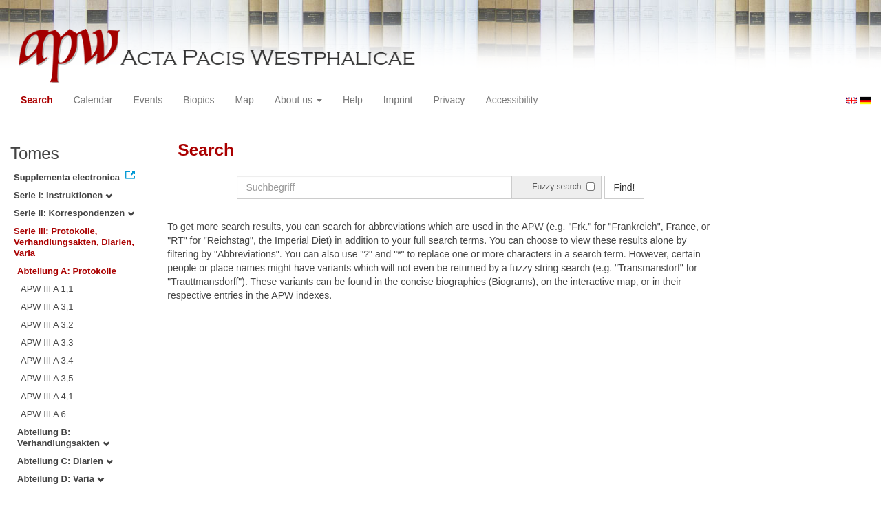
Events (148, 99)
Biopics (198, 99)
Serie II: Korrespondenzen (74, 213)
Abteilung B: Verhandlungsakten (63, 437)
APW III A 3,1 (47, 307)
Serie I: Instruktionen (63, 195)
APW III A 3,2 (47, 324)
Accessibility (511, 99)
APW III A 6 (43, 414)
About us (298, 99)
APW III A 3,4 (47, 360)
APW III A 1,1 (47, 289)
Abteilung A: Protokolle (66, 271)
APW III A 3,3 (47, 342)
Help (353, 99)
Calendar (93, 99)
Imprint (398, 99)
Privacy (449, 99)
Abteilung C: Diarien (65, 461)
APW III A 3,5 (47, 378)
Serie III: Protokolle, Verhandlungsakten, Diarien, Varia (74, 242)
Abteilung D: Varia (60, 479)
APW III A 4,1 (47, 396)
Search (37, 99)
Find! (624, 187)
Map (244, 99)
